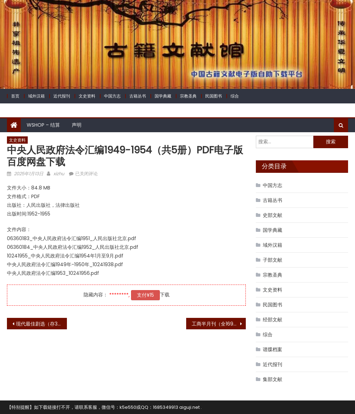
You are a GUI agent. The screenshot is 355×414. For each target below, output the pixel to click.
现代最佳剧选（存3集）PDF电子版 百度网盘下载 (41, 323)
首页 (15, 96)
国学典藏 (163, 96)
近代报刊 (61, 96)
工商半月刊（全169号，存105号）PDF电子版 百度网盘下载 (219, 323)
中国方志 (112, 96)
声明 (76, 124)
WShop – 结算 (43, 124)
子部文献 (272, 259)
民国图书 (213, 96)
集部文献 (272, 379)
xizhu (58, 173)
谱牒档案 (272, 349)
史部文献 (272, 215)
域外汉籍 (36, 96)
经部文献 (272, 319)
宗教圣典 (188, 96)
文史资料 (87, 96)
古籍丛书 (137, 96)
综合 (235, 96)
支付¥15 (145, 295)
